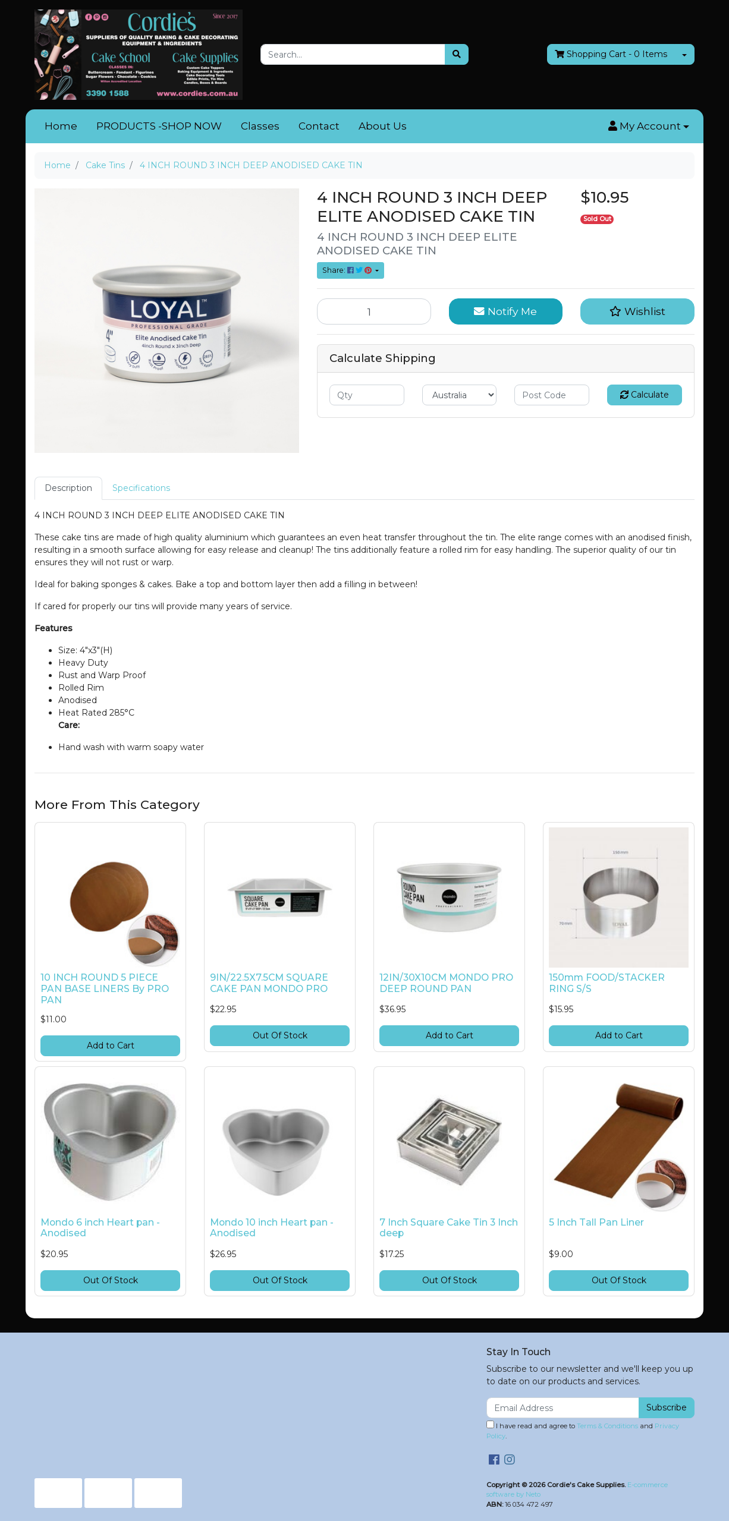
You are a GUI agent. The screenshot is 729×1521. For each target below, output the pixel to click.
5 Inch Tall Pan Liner (596, 1222)
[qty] (366, 395)
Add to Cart (110, 1045)
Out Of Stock (280, 1035)
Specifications (141, 488)
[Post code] (551, 395)
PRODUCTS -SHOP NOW (159, 126)
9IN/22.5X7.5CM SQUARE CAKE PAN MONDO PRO (269, 983)
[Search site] (457, 54)
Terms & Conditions (607, 1426)
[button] (649, 126)
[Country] (459, 395)
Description (68, 488)
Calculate (644, 394)
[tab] (68, 488)
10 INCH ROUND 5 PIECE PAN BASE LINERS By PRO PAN (104, 989)
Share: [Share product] (347, 270)
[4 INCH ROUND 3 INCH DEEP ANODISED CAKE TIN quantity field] (374, 311)
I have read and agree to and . (582, 1430)
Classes (260, 126)
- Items (611, 54)
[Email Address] (562, 1407)
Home (61, 126)
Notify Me (505, 311)
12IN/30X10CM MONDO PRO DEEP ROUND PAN (446, 983)
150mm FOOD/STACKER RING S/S (607, 983)
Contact (319, 126)
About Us (383, 126)
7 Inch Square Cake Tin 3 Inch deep (448, 1228)
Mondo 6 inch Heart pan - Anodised (100, 1228)
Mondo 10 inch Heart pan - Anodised (272, 1228)
